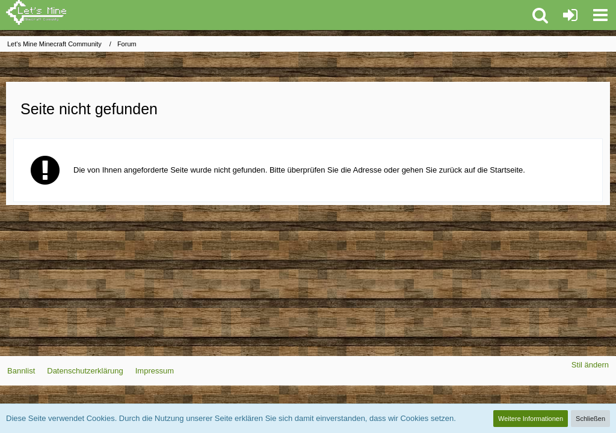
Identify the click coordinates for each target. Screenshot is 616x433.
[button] (600, 15)
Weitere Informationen (530, 418)
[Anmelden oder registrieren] (570, 15)
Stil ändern (590, 364)
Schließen (590, 418)
